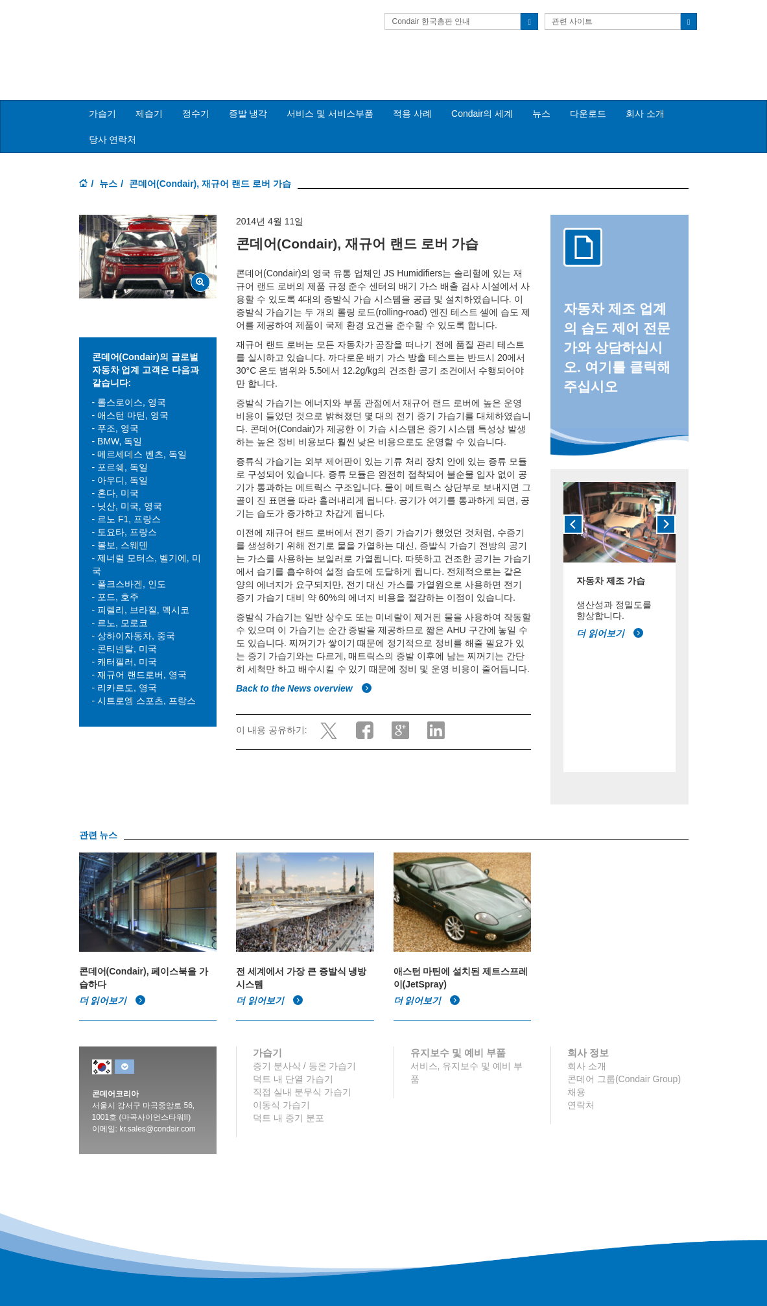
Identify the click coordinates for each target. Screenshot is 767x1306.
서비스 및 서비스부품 (330, 91)
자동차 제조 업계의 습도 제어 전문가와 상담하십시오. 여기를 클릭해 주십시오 (616, 325)
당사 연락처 (113, 117)
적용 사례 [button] (412, 91)
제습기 (149, 91)
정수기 (195, 91)
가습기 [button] (102, 91)
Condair (153, 29)
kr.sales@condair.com (157, 1106)
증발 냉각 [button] (248, 91)
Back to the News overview (304, 665)
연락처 (581, 1083)
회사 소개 (645, 91)
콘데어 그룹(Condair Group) (624, 1057)
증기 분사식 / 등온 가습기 (304, 1044)
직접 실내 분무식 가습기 (302, 1070)
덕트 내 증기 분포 (288, 1096)
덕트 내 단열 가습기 (293, 1057)
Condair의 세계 (482, 91)
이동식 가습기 (281, 1083)
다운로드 (588, 91)
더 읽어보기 (610, 611)
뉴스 (541, 91)
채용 (576, 1070)
